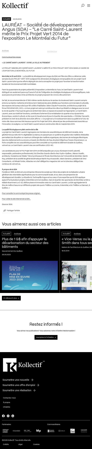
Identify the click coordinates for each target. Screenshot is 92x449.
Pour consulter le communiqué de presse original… (21, 194)
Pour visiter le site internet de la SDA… (16, 200)
